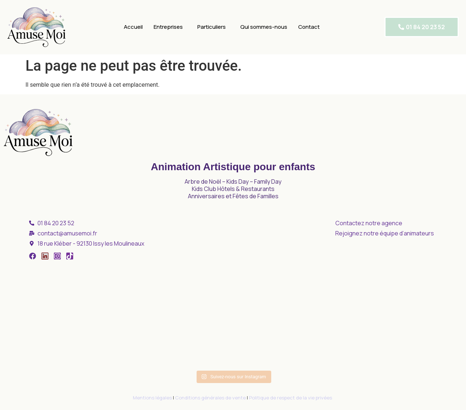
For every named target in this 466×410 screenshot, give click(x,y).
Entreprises (168, 27)
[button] (170, 27)
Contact (309, 27)
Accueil (133, 27)
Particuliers (211, 27)
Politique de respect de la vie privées (291, 397)
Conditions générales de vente (210, 397)
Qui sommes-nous (263, 27)
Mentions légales (152, 397)
